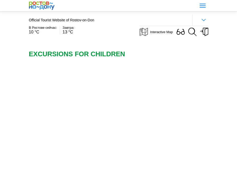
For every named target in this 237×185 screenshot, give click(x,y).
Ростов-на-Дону (42, 6)
